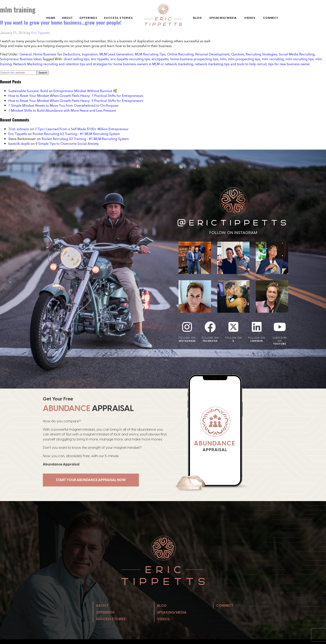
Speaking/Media (223, 18)
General (26, 54)
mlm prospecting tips (244, 59)
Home (51, 18)
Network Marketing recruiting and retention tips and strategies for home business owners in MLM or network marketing (103, 64)
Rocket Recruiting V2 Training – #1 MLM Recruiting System (76, 133)
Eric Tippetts (17, 133)
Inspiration (90, 54)
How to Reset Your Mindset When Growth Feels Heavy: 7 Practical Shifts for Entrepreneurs (75, 95)
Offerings (88, 18)
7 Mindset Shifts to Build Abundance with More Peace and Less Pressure (62, 110)
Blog (197, 18)
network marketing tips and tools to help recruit (231, 64)
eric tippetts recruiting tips (130, 59)
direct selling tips (76, 59)
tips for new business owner (289, 64)
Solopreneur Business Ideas (21, 59)
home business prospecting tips (194, 59)
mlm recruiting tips (299, 59)
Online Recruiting (180, 54)
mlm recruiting (273, 59)
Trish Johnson (18, 129)
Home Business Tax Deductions (56, 54)
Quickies (237, 54)
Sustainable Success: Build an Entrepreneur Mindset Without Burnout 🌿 (62, 91)
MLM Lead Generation (116, 54)
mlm (223, 59)
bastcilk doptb (19, 143)
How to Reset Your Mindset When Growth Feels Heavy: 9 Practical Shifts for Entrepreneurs (75, 100)
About (67, 18)
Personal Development (212, 54)
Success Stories (118, 18)
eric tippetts (100, 59)
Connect (270, 18)
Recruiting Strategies (261, 54)
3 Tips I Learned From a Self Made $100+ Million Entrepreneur (81, 129)
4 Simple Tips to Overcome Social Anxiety (67, 143)
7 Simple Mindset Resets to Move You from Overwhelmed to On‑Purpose (63, 105)
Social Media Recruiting (297, 54)
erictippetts (160, 59)
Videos (250, 18)
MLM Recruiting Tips (150, 54)
